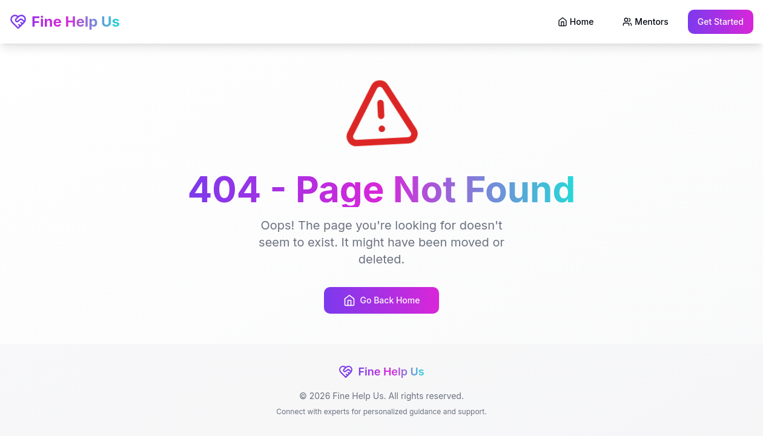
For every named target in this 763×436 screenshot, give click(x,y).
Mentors (645, 21)
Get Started (721, 21)
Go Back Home (381, 300)
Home (576, 21)
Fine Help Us (65, 21)
